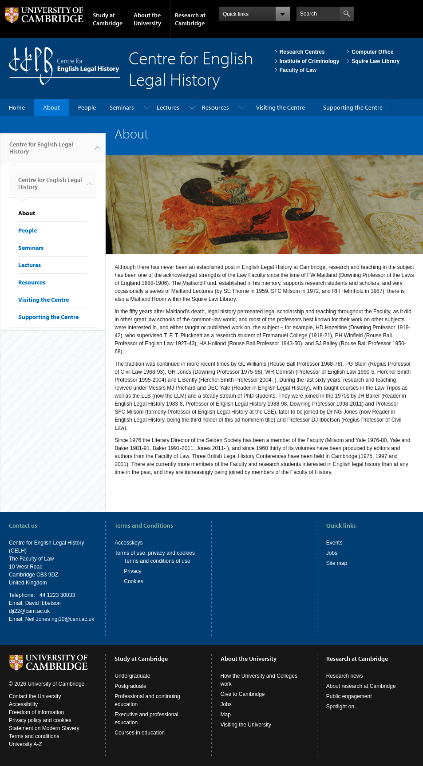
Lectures (168, 107)
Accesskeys (128, 543)
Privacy (132, 571)
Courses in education (140, 733)
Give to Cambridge (243, 694)
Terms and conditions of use (157, 561)
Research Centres (302, 52)
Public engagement (349, 696)
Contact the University (35, 696)
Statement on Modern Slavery (44, 728)
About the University (147, 19)
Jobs (331, 553)
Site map (336, 563)
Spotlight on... (342, 706)
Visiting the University (246, 725)
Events (334, 543)
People (87, 107)
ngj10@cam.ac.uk (72, 619)
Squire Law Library (375, 61)
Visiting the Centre (280, 107)
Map (226, 714)
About (51, 107)
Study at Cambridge (108, 19)
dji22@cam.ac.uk (29, 611)
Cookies (133, 581)
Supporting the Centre (353, 107)
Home (17, 107)
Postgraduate (130, 686)
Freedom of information (36, 712)
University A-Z (25, 744)
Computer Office (372, 52)
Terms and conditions (34, 736)
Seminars (122, 107)
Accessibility (23, 704)
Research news (344, 676)
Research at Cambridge (190, 19)
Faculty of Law (298, 70)
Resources (215, 107)
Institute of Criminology (310, 61)
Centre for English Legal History (41, 151)
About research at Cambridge (361, 686)
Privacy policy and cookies (40, 720)
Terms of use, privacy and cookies (155, 553)
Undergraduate (132, 676)
